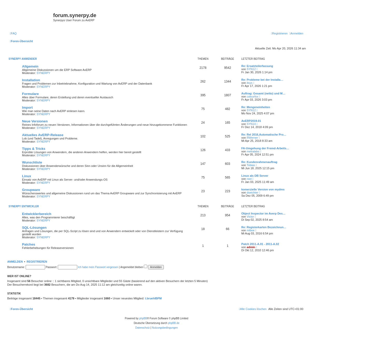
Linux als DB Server (254, 175)
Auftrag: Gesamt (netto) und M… (263, 93)
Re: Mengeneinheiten (255, 107)
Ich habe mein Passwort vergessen (98, 267)
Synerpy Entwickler (24, 206)
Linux (26, 176)
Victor (250, 216)
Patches (28, 244)
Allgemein (30, 66)
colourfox (252, 96)
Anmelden (15, 261)
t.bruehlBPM (153, 298)
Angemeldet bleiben (133, 267)
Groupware (31, 190)
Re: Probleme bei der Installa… (262, 79)
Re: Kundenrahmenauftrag (259, 162)
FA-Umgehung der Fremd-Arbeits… (265, 148)
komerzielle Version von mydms (263, 189)
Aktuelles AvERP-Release (43, 135)
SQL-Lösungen (34, 228)
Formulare (30, 94)
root (249, 178)
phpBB (143, 318)
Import (27, 107)
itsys (249, 82)
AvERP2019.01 (251, 120)
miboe (251, 230)
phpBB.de (173, 323)
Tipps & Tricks (33, 149)
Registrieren (37, 261)
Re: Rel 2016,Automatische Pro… (263, 134)
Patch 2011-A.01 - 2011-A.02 (260, 244)
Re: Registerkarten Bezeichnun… (263, 227)
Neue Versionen (35, 121)
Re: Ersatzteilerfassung (257, 66)
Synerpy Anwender (23, 58)
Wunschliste (32, 162)
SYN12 (251, 69)
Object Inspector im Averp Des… (263, 213)
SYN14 (251, 123)
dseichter (252, 192)
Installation (31, 80)
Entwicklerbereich (36, 214)
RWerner (252, 137)
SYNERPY (43, 73)
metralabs (253, 151)
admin (251, 247)
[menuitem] (13, 33)
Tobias (251, 165)
